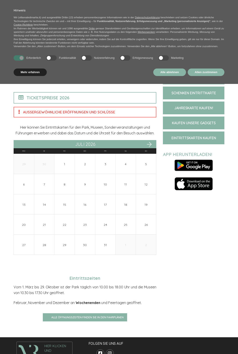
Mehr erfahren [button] (30, 72)
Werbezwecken (146, 31)
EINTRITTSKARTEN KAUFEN (193, 138)
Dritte (92, 28)
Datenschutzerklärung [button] (147, 17)
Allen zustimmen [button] (206, 72)
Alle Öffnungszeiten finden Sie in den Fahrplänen (87, 317)
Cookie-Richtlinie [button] (23, 24)
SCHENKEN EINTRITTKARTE (193, 93)
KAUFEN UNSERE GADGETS (194, 123)
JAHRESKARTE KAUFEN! (193, 108)
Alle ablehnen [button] (169, 72)
